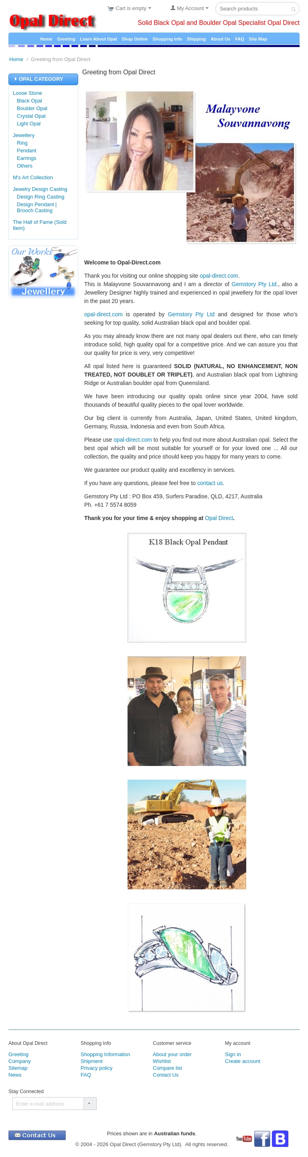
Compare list (167, 1070)
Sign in (233, 1056)
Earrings (26, 158)
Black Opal (29, 101)
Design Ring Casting (41, 197)
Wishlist (162, 1063)
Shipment (92, 1063)
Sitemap (18, 1070)
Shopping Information (105, 1056)
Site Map (258, 39)
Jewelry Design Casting (40, 189)
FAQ (239, 39)
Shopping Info (167, 39)
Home (46, 39)
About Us (220, 39)
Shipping (196, 39)
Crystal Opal (31, 116)
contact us (210, 483)
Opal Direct (219, 518)
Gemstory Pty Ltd (191, 314)
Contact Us (165, 1076)
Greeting (66, 39)
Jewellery (23, 135)
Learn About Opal (98, 39)
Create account (242, 1063)
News (15, 1076)
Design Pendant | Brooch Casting (37, 207)
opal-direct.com (219, 275)
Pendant (26, 150)
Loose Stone (27, 93)
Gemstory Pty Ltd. (255, 284)
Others (24, 166)
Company (19, 1063)
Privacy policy (96, 1070)
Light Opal (29, 124)
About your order (172, 1056)
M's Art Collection (33, 177)
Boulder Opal (32, 108)
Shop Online (135, 39)
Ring (22, 143)
